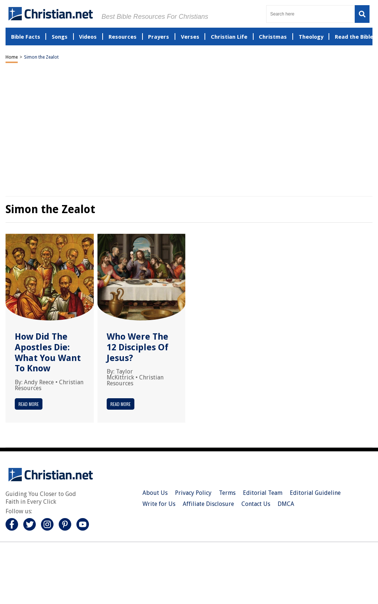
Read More (28, 404)
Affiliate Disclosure (208, 503)
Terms (227, 492)
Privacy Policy (193, 492)
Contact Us (255, 503)
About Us (155, 492)
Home (12, 57)
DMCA (286, 503)
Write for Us (158, 503)
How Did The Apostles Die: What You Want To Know (48, 352)
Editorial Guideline (315, 492)
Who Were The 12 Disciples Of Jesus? (137, 347)
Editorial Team (262, 492)
